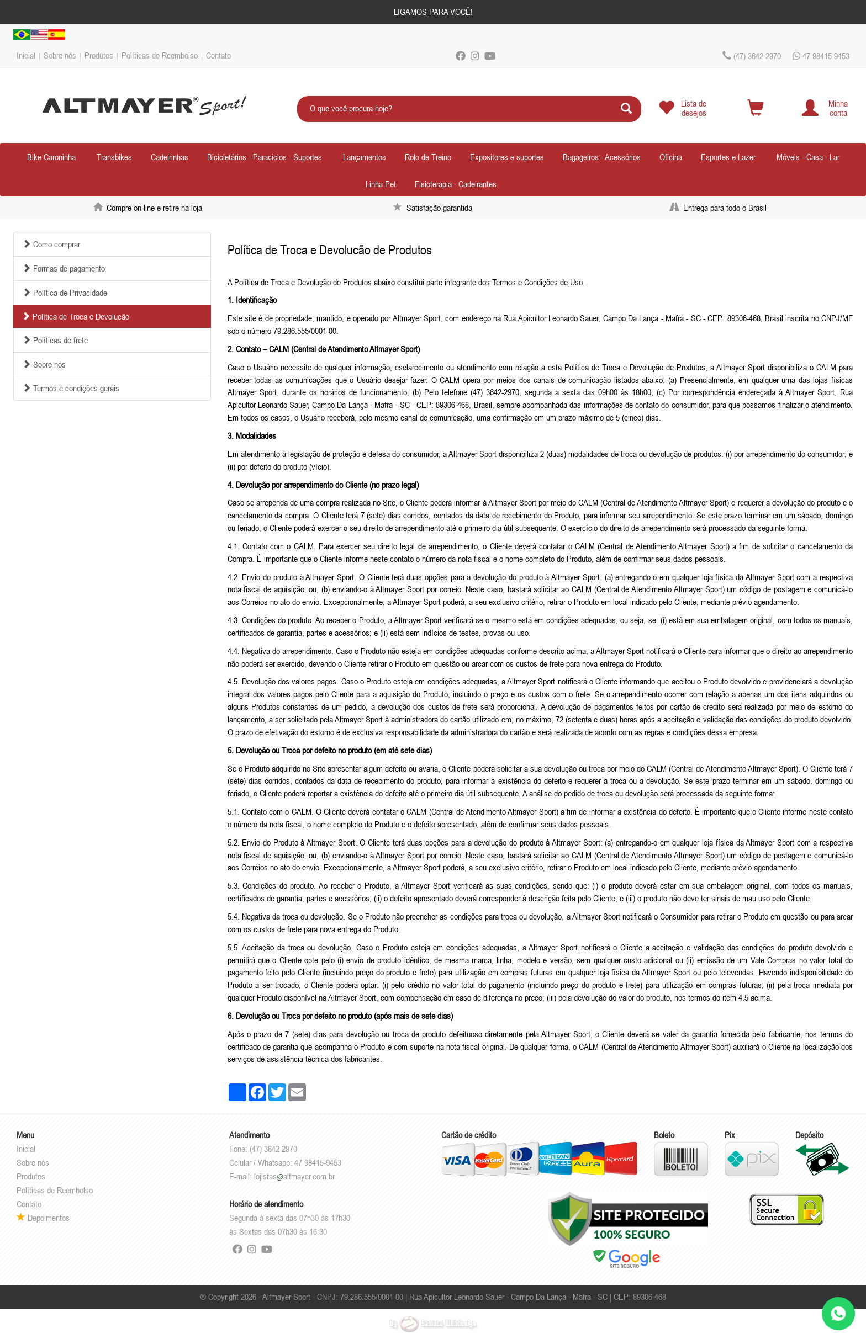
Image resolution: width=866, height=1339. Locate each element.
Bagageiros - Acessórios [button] (602, 157)
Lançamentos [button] (364, 157)
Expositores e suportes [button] (507, 157)
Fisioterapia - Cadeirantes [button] (456, 184)
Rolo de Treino (428, 157)
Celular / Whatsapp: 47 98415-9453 (285, 1162)
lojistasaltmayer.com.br (294, 1176)
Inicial (26, 55)
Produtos (99, 55)
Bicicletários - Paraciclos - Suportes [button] (264, 157)
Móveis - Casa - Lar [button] (808, 157)
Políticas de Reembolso (160, 55)
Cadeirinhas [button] (169, 157)
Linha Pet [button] (381, 184)
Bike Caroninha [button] (51, 157)
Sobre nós (60, 55)
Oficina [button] (670, 157)
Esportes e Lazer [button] (728, 157)
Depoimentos (43, 1218)
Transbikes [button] (114, 157)
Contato (218, 55)
